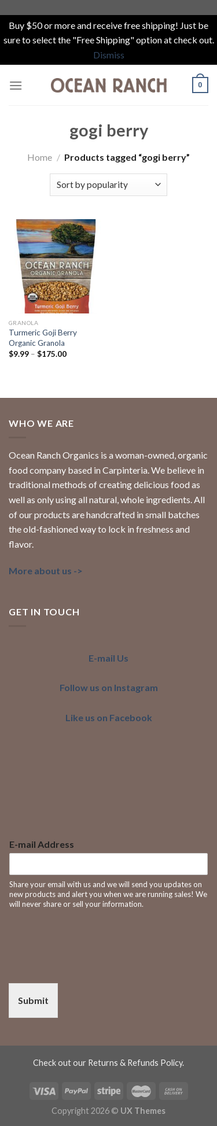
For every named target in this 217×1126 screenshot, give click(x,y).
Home (39, 157)
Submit (33, 1000)
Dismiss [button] (108, 54)
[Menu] (16, 85)
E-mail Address (41, 844)
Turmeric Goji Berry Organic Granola (43, 338)
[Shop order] (108, 184)
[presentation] (97, 964)
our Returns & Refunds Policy (127, 1063)
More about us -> (46, 570)
